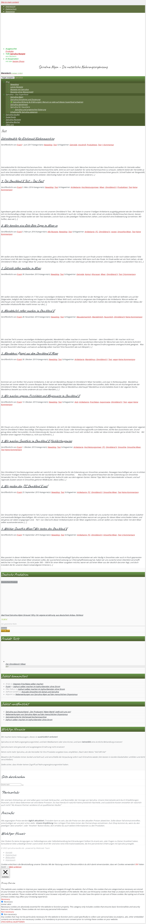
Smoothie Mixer (124, 231)
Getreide (73, 144)
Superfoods (11, 117)
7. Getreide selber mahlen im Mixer (21, 268)
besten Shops (18, 61)
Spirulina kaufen (13, 114)
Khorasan (95, 274)
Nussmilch (108, 317)
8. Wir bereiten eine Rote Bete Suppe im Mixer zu (29, 225)
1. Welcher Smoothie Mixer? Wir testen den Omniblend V (34, 528)
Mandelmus (90, 359)
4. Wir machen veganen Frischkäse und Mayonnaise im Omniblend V (40, 396)
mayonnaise (105, 402)
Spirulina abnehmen (19, 104)
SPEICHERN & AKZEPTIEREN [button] (12, 922)
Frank (19, 144)
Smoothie (122, 447)
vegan (115, 359)
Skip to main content (10, 2)
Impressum (10, 6)
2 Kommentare (129, 274)
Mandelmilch (97, 317)
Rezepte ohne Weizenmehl (21, 92)
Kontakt (8, 852)
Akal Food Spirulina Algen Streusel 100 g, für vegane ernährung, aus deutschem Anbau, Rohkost (42, 615)
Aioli (76, 402)
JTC (96, 231)
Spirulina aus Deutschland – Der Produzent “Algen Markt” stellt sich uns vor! (38, 711)
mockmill (82, 144)
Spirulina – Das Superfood (17, 94)
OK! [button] (136, 864)
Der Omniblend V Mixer (16, 664)
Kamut (88, 274)
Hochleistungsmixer (90, 187)
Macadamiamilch (84, 317)
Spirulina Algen (16, 97)
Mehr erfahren (15, 867)
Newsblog (14, 84)
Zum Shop (5, 631)
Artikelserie (75, 187)
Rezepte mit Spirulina (19, 89)
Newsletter (10, 11)
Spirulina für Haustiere (20, 107)
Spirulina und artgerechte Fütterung (30, 109)
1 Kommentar (108, 144)
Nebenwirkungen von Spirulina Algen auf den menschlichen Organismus (46, 694)
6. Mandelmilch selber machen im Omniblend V (27, 310)
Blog (7, 82)
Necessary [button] (5, 899)
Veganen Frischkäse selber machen (28, 684)
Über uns (10, 124)
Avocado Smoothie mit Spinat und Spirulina (40, 691)
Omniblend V (110, 187)
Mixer (101, 187)
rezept (113, 231)
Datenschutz (10, 9)
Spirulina (19, 77)
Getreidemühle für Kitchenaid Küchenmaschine (27, 138)
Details (4, 628)
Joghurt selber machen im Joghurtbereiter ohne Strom (36, 686)
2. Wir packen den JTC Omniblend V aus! (24, 486)
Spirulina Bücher (13, 122)
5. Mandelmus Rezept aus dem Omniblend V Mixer (29, 353)
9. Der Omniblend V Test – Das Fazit (22, 181)
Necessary (8, 901)
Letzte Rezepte (16, 87)
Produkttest (92, 144)
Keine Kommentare (134, 317)
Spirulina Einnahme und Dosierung (25, 99)
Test (55, 144)
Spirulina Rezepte (17, 54)
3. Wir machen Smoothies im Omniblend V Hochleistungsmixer (36, 441)
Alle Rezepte (52, 231)
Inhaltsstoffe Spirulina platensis (23, 112)
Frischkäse (94, 402)
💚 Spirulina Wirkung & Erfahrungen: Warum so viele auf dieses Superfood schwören (46, 102)
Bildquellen (10, 857)
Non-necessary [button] (7, 912)
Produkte (9, 51)
